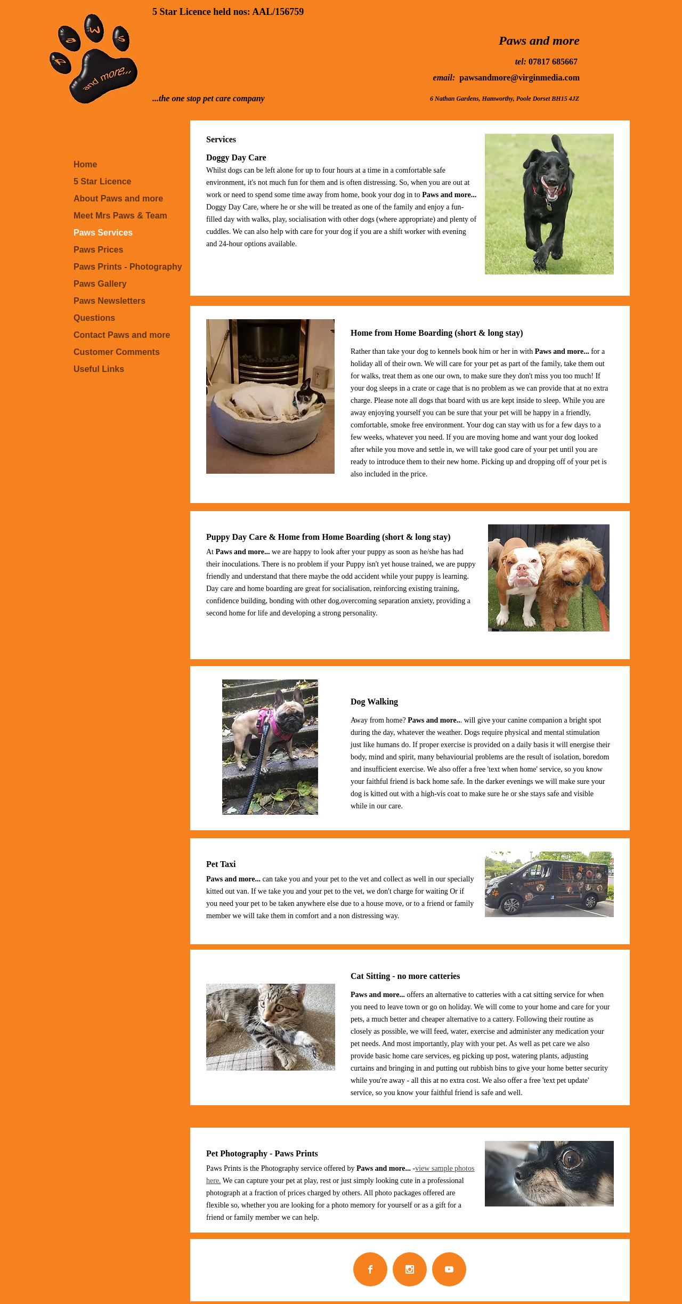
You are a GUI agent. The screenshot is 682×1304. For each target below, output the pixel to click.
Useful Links (99, 369)
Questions (94, 317)
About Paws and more (118, 198)
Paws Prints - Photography (128, 266)
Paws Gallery (100, 283)
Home (85, 164)
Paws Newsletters (109, 300)
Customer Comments (117, 352)
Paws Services (103, 232)
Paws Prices (98, 249)
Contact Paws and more (122, 334)
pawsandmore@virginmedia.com (519, 77)
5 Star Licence (103, 181)
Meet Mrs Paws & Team (120, 215)
